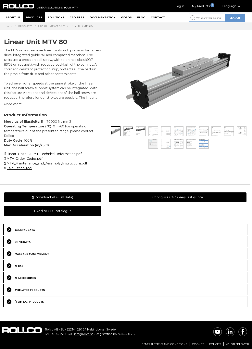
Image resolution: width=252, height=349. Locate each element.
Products (34, 17)
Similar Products (25, 301)
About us (13, 17)
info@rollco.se (83, 334)
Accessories (21, 277)
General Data (21, 229)
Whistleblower (237, 344)
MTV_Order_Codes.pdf (25, 159)
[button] (231, 6)
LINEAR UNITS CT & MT (51, 26)
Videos (126, 17)
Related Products (26, 289)
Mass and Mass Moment (28, 253)
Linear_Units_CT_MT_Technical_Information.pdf (44, 154)
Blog (141, 17)
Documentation (102, 17)
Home (9, 26)
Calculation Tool (19, 168)
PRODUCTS (25, 26)
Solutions (56, 17)
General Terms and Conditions (164, 344)
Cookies (198, 344)
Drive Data (19, 241)
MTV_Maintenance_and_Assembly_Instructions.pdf (47, 163)
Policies (215, 344)
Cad (15, 265)
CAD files (77, 17)
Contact (158, 17)
